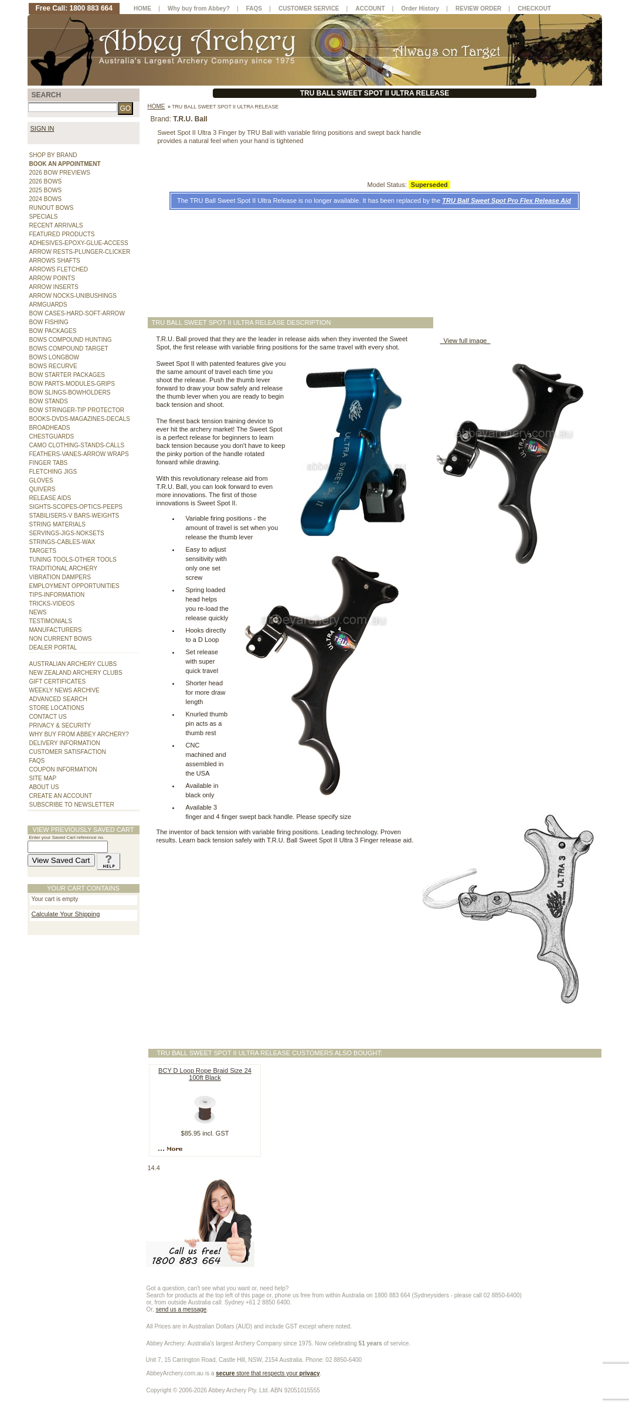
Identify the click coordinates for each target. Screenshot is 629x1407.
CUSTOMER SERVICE (308, 8)
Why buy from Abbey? (199, 8)
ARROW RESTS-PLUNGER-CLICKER (80, 252)
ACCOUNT (370, 8)
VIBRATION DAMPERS (60, 577)
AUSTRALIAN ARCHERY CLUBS (73, 664)
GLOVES (41, 480)
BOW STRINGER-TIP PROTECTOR (76, 410)
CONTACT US (48, 716)
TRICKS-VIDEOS (52, 603)
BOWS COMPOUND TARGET (68, 348)
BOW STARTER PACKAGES (67, 375)
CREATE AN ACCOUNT (61, 796)
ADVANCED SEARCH (58, 699)
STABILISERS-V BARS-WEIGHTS (74, 515)
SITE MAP (43, 778)
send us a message (181, 1309)
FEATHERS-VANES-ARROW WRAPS (79, 454)
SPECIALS (43, 216)
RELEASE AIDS (50, 498)
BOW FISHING (49, 322)
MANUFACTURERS (55, 630)
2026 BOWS (45, 181)
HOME (142, 8)
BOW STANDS (48, 401)
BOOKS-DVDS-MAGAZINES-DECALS (79, 419)
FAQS (37, 760)
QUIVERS (42, 489)
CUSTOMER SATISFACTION (67, 752)
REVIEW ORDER (478, 8)
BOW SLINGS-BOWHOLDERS (70, 392)
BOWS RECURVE (53, 366)
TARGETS (42, 551)
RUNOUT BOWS (51, 208)
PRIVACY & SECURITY (60, 725)
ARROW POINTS (52, 278)
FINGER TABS (48, 463)
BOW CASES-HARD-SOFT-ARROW (77, 313)
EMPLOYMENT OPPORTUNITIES (74, 586)
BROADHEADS (49, 427)
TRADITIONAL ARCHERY (63, 568)
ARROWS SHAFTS (54, 260)
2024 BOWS (45, 199)
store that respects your (267, 1373)
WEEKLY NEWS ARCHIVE (64, 690)
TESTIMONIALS (50, 621)
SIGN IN (42, 128)
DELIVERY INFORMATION (64, 743)
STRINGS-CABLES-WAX (62, 542)
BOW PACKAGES (53, 331)
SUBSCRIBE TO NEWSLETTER (71, 804)
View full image (465, 340)
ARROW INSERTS (54, 287)
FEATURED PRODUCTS (62, 234)
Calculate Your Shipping (66, 913)
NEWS (38, 612)
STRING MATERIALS (57, 524)
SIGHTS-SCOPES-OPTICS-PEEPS (76, 507)
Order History (420, 8)
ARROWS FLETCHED (59, 269)
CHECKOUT (534, 8)
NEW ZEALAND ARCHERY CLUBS (76, 672)
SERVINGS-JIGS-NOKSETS (66, 533)
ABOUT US (44, 787)
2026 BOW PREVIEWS (59, 172)
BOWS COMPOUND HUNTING (70, 340)
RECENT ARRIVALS (56, 225)
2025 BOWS (45, 190)
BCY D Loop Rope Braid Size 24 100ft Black (204, 1074)
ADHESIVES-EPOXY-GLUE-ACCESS (78, 243)
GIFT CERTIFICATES (57, 681)
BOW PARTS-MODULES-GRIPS (72, 383)
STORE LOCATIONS (56, 708)
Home (156, 106)
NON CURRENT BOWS (60, 638)
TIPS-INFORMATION (57, 595)
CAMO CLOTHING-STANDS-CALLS (77, 445)
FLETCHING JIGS (53, 471)
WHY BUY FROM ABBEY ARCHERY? (79, 734)
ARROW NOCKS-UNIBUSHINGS (73, 296)
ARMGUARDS (48, 304)
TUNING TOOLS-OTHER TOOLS (73, 559)
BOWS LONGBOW (54, 357)
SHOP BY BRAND (53, 155)
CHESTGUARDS (51, 436)
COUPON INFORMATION (63, 769)
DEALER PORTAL (53, 647)
